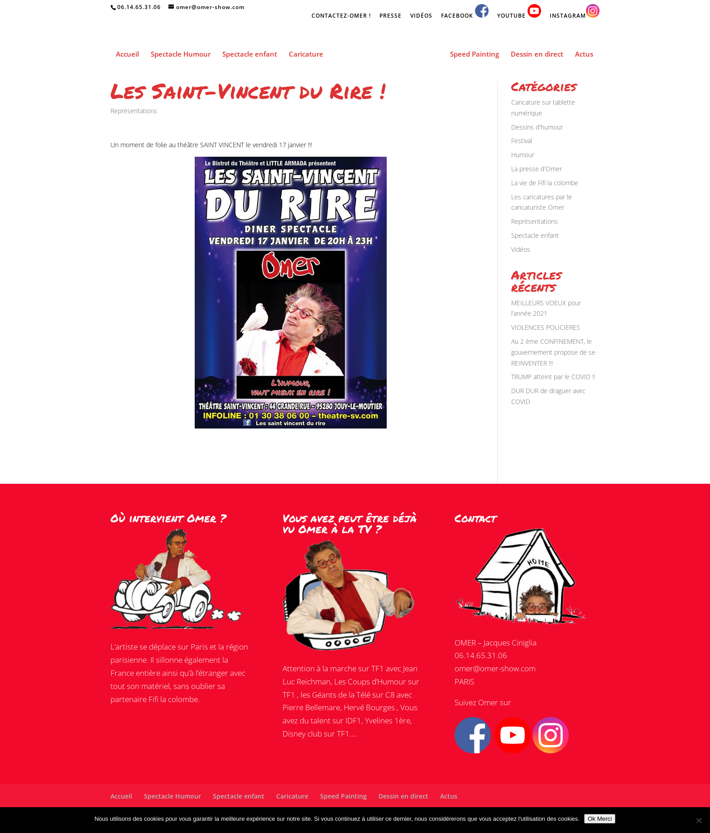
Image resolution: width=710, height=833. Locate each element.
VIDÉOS (421, 16)
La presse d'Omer (536, 168)
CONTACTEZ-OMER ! (341, 16)
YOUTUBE (519, 11)
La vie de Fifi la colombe (544, 182)
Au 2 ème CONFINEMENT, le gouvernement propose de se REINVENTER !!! (553, 352)
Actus (584, 54)
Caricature (306, 54)
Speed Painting (474, 54)
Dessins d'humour (537, 127)
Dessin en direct (537, 54)
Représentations (133, 110)
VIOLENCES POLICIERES (545, 327)
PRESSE (390, 16)
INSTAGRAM (575, 11)
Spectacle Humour (181, 54)
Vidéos (520, 249)
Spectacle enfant (249, 54)
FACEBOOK (465, 11)
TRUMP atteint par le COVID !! (553, 376)
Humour (522, 154)
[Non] (698, 820)
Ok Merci (600, 818)
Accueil (127, 54)
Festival (521, 140)
